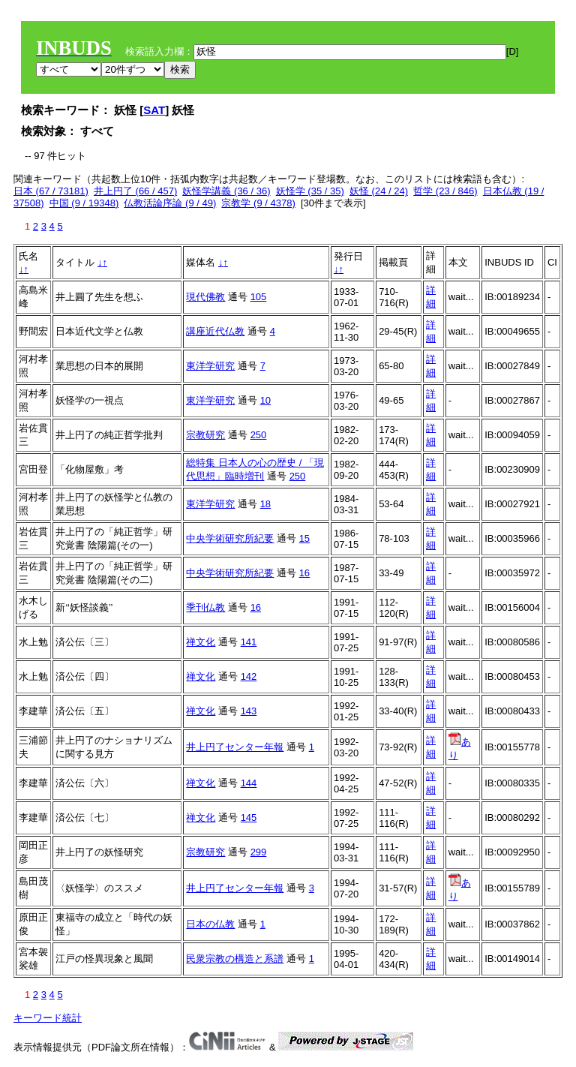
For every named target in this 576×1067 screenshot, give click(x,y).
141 (249, 642)
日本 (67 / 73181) (51, 191)
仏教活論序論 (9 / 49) (170, 203)
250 (258, 434)
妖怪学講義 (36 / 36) (226, 191)
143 (249, 711)
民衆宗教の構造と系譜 (235, 958)
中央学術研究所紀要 (230, 538)
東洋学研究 (210, 365)
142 (249, 676)
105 (258, 296)
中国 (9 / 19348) (84, 203)
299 (258, 852)
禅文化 (200, 642)
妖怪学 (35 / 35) (310, 191)
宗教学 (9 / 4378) (258, 203)
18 (265, 503)
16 (304, 573)
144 (249, 783)
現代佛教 (205, 296)
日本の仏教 (210, 924)
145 (249, 817)
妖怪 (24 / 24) (379, 191)
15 (304, 538)
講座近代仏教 (215, 331)
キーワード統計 (48, 1017)
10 (265, 400)
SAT (154, 110)
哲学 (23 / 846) (445, 191)
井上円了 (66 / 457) (135, 191)
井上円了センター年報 (235, 747)
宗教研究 (205, 434)
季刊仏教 (205, 607)
